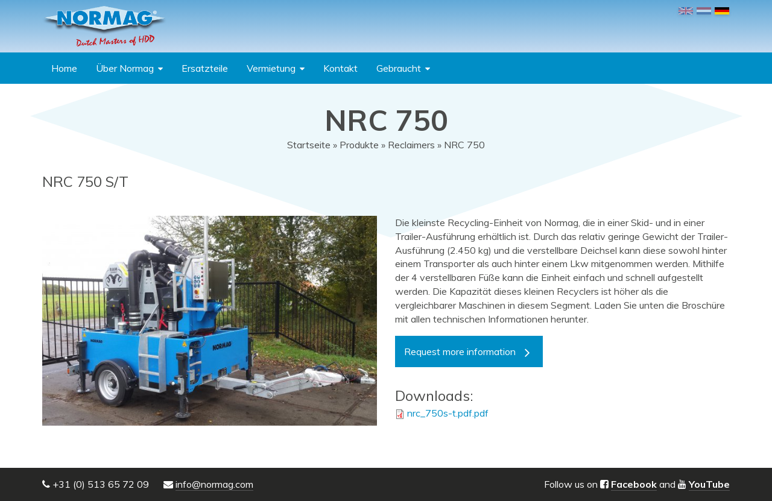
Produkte (359, 145)
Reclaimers (411, 145)
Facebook (634, 484)
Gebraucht (398, 68)
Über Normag (125, 68)
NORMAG (104, 26)
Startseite (309, 145)
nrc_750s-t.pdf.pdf (448, 413)
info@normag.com (214, 484)
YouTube (709, 484)
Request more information (460, 351)
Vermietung (271, 68)
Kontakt (340, 68)
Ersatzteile (205, 68)
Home (64, 68)
